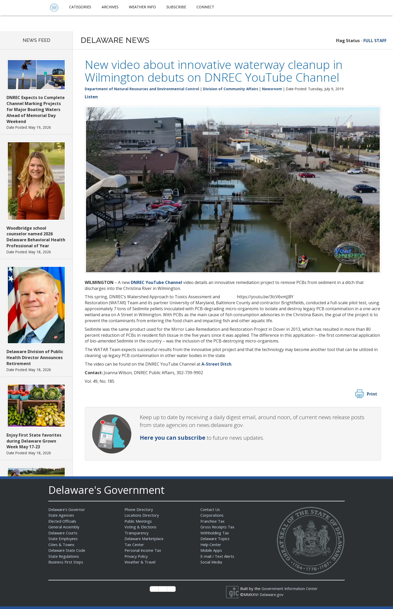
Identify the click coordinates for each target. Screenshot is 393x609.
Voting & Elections (141, 526)
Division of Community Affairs (230, 88)
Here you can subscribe (172, 437)
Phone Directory (139, 509)
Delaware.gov (272, 594)
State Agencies (61, 515)
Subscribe (176, 6)
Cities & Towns (61, 544)
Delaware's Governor (67, 509)
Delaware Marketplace (145, 538)
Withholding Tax (214, 532)
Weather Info (142, 6)
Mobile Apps (211, 550)
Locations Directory (142, 515)
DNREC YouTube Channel (156, 282)
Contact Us (210, 509)
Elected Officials (62, 521)
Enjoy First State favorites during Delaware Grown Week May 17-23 (33, 441)
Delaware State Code (67, 550)
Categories (80, 6)
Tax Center (135, 544)
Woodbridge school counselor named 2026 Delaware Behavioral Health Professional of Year (35, 237)
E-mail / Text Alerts (217, 556)
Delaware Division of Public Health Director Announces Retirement (34, 357)
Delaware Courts (63, 532)
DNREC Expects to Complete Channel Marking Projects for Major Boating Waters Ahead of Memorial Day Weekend (35, 109)
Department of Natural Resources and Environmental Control (142, 88)
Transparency (137, 532)
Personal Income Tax (143, 550)
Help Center (211, 544)
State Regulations (64, 556)
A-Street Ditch (216, 364)
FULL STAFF (375, 40)
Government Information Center (290, 588)
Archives (110, 6)
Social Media (211, 562)
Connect (205, 6)
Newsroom (272, 88)
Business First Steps (66, 562)
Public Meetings (139, 521)
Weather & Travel (140, 562)
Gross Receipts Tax (218, 526)
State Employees (63, 538)
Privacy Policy (137, 556)
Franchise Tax (212, 521)
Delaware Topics (215, 538)
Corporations (212, 515)
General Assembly (64, 526)
